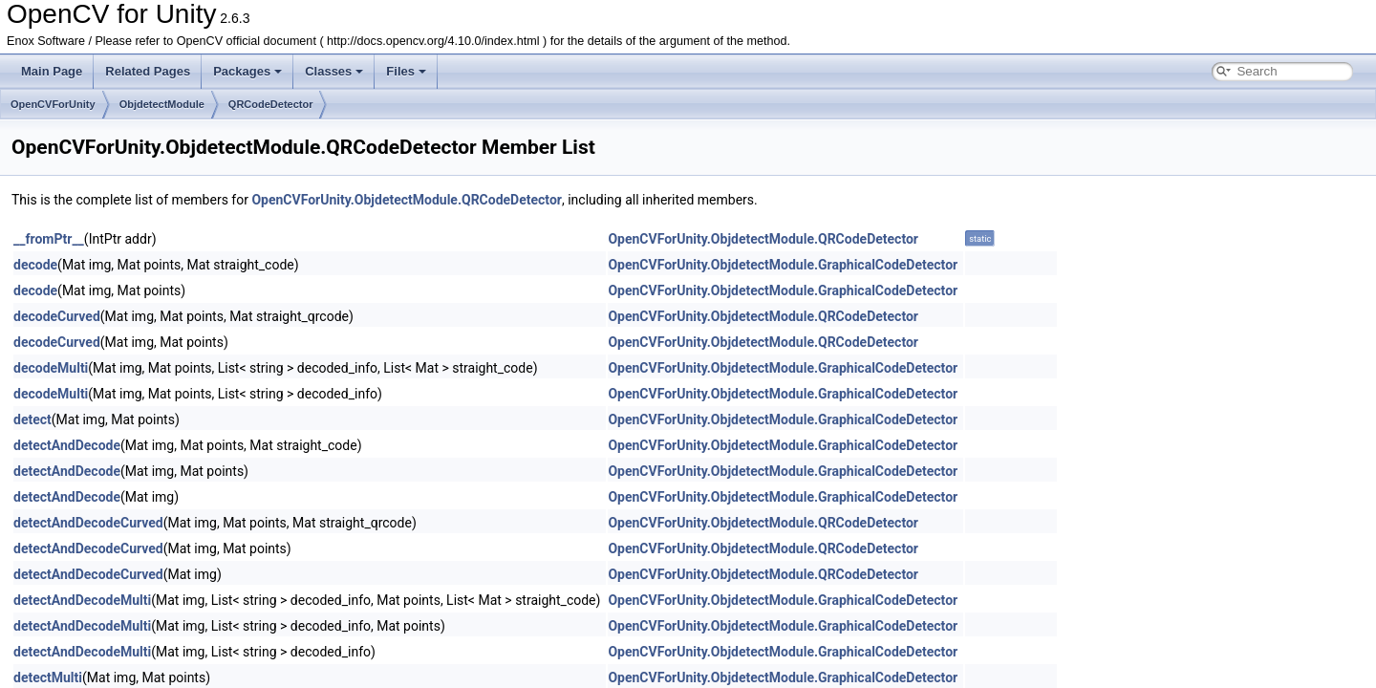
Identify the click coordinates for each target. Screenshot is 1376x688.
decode (35, 264)
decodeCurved (56, 316)
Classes (334, 71)
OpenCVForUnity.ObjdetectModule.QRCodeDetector (406, 199)
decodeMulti (50, 368)
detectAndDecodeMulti (82, 600)
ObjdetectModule (161, 104)
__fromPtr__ (48, 239)
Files (406, 71)
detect (32, 419)
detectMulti (47, 677)
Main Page (51, 71)
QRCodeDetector (270, 104)
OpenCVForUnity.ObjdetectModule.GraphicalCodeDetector (782, 264)
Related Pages (147, 71)
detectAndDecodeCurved (88, 522)
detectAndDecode (66, 445)
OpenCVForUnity (53, 104)
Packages (247, 71)
